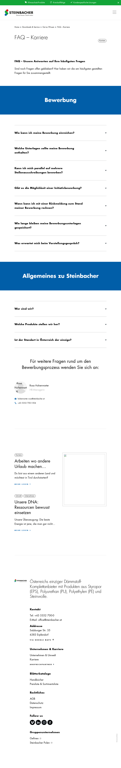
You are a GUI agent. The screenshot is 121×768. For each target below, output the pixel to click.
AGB (32, 698)
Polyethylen (78, 591)
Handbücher (36, 680)
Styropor (95, 587)
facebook (50, 722)
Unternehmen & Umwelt (43, 655)
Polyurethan (49, 591)
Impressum (36, 707)
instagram (44, 722)
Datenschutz (36, 703)
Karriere (34, 659)
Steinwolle (38, 596)
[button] (113, 11)
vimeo (32, 722)
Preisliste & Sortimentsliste (44, 684)
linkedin (38, 722)
